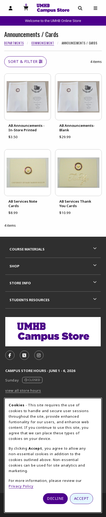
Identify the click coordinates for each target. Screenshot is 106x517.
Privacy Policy (21, 486)
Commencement (42, 43)
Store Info (20, 283)
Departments (14, 43)
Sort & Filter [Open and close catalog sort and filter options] (25, 61)
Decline (55, 498)
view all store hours (23, 390)
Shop (14, 266)
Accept (81, 498)
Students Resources (29, 299)
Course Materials (27, 249)
